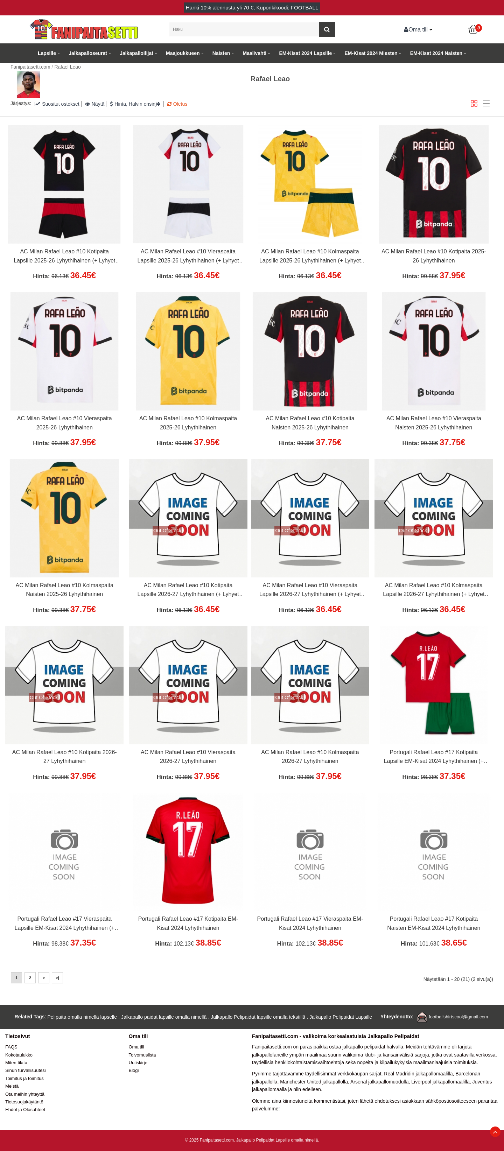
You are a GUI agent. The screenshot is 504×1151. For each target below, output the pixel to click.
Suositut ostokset (57, 104)
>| (57, 978)
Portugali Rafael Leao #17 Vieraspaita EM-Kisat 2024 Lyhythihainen (310, 923)
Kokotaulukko (19, 1055)
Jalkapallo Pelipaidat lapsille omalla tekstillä (258, 1017)
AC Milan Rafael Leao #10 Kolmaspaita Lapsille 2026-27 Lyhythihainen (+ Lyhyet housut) (433, 590)
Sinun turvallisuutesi (25, 1070)
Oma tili (416, 29)
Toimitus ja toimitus (24, 1078)
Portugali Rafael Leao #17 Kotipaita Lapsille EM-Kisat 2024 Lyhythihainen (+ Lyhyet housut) (434, 757)
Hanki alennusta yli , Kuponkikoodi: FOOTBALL (252, 7)
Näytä (95, 104)
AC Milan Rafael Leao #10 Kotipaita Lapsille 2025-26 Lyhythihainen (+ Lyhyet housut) (64, 256)
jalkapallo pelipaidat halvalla (372, 1047)
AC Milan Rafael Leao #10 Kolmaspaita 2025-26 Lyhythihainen (188, 422)
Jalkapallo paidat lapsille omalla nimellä (163, 1017)
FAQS (11, 1047)
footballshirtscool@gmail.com (458, 1016)
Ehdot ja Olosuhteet (25, 1109)
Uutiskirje (138, 1062)
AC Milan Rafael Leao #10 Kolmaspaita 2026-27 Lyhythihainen (310, 756)
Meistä (12, 1086)
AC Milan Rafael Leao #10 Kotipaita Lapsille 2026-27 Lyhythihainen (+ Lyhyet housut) (188, 590)
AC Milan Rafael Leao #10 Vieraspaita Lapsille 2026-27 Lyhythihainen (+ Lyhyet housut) (310, 590)
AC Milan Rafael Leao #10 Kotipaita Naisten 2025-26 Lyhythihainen (310, 422)
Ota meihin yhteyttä (24, 1094)
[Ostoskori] (473, 29)
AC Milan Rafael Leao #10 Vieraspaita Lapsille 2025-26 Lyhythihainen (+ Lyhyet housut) (188, 256)
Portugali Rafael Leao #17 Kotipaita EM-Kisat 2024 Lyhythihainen (188, 923)
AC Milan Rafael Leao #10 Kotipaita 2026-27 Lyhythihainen (64, 756)
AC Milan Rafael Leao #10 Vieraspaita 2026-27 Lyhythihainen (188, 756)
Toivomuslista (142, 1055)
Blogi (134, 1070)
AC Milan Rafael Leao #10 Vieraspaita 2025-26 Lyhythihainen (64, 422)
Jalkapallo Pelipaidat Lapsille (340, 1017)
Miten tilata (16, 1062)
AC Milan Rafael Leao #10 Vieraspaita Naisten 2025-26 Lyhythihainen (433, 422)
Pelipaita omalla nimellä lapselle (82, 1017)
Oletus (177, 104)
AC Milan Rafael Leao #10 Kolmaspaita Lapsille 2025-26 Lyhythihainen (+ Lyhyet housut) (310, 256)
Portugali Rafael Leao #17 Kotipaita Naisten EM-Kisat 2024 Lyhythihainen (433, 923)
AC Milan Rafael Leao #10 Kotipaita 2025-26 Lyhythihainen (434, 256)
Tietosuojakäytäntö (24, 1101)
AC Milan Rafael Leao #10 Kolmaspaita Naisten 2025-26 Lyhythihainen (64, 589)
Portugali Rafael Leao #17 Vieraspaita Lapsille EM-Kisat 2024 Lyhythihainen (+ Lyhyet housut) (64, 924)
